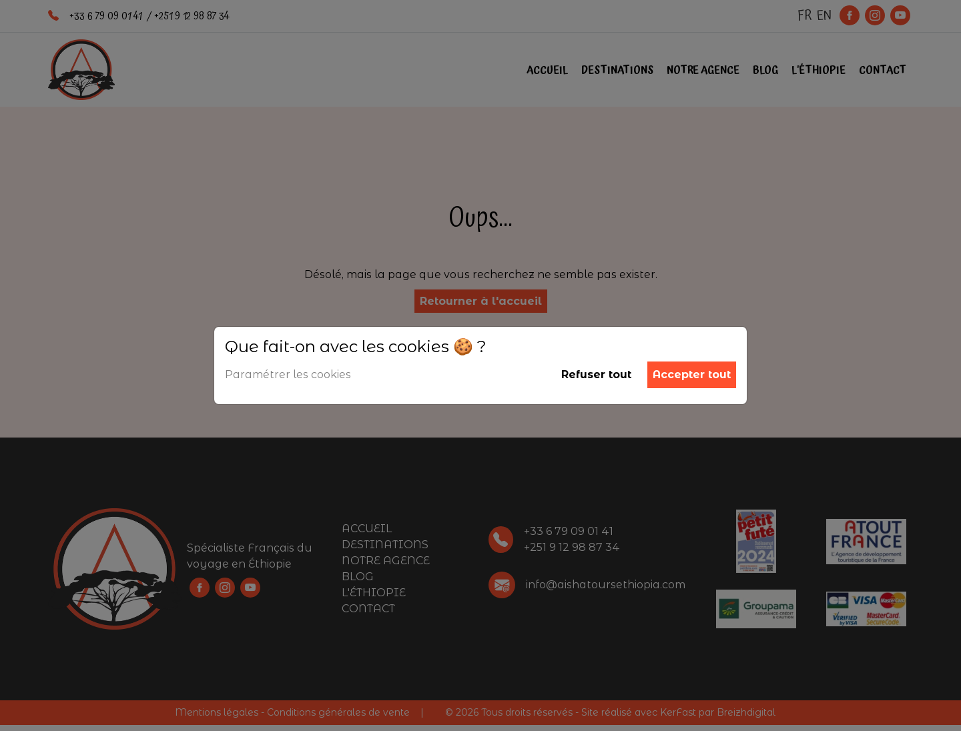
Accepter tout (692, 374)
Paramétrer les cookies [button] (288, 374)
